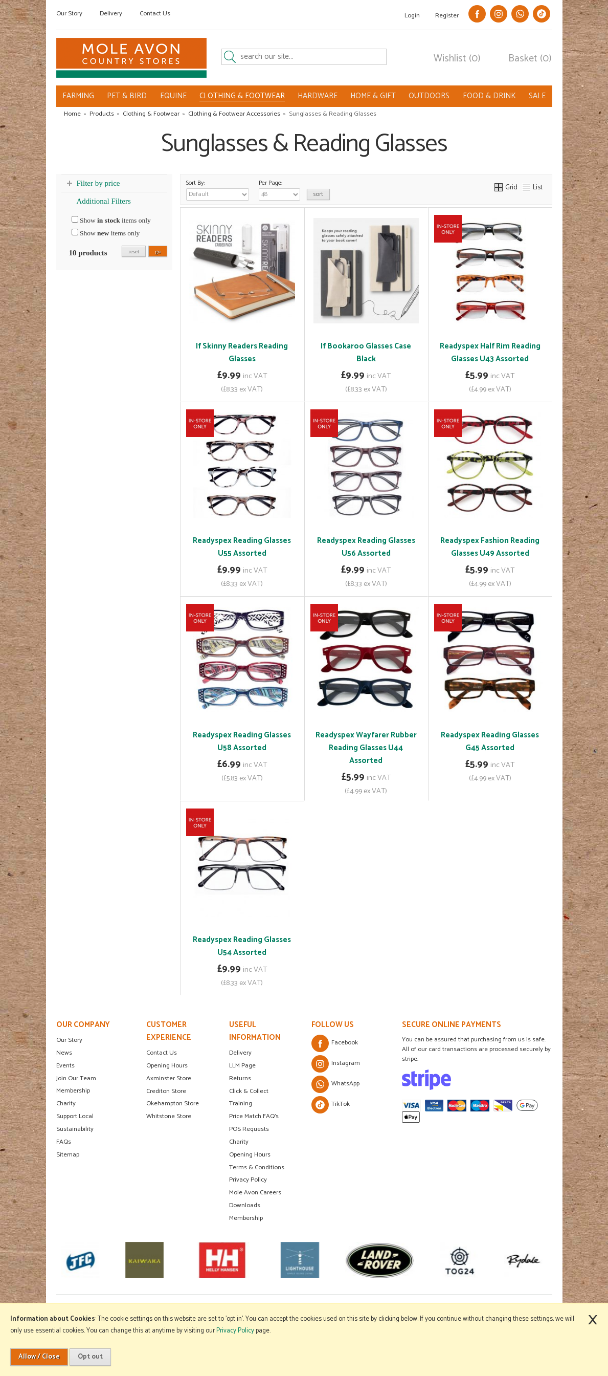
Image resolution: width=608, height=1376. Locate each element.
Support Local (75, 1116)
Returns (240, 1078)
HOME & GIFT (373, 96)
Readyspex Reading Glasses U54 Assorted (242, 946)
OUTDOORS (429, 96)
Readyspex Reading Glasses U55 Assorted (242, 547)
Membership (73, 1090)
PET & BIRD (127, 96)
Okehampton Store (172, 1103)
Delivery (111, 13)
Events (65, 1065)
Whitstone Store (168, 1116)
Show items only (111, 220)
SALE (537, 96)
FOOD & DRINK (489, 96)
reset (133, 251)
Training (240, 1103)
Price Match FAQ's (254, 1116)
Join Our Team (76, 1078)
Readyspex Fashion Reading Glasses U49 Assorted (489, 547)
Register (447, 15)
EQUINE (173, 96)
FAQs (63, 1142)
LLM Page (242, 1065)
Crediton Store (166, 1091)
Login (412, 15)
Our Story (69, 13)
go (158, 251)
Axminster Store (168, 1078)
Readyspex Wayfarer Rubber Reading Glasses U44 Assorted (366, 748)
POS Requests (249, 1129)
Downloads (244, 1205)
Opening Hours (167, 1065)
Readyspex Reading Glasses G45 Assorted (490, 741)
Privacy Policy (248, 1179)
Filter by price (98, 183)
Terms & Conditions (256, 1167)
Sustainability (75, 1129)
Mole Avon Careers (255, 1192)
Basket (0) (530, 59)
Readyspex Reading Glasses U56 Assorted (366, 547)
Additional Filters (104, 201)
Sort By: (217, 189)
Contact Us (155, 13)
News (64, 1052)
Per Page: (279, 189)
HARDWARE (317, 96)
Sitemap (67, 1154)
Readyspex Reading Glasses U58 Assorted (242, 741)
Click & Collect (248, 1091)
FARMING (78, 96)
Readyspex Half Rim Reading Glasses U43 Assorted (490, 352)
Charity (66, 1103)
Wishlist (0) (457, 59)
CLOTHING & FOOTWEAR (242, 96)
